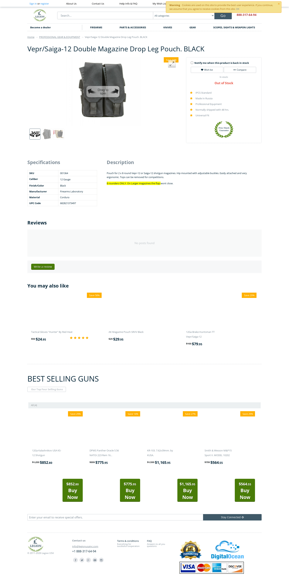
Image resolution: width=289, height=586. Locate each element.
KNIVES (167, 27)
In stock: (224, 77)
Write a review (43, 266)
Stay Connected (232, 517)
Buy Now (72, 490)
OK (237, 9)
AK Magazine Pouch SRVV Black (126, 332)
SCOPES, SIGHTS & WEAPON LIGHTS (234, 27)
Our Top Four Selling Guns (47, 389)
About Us (71, 3)
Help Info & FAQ (128, 3)
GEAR (192, 27)
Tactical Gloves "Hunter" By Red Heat (52, 332)
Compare (239, 69)
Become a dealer (40, 27)
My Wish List (160, 3)
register (44, 3)
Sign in (33, 3)
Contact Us (98, 3)
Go (223, 15)
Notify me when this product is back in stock (220, 63)
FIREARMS (96, 27)
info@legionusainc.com (85, 546)
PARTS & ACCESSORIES (133, 27)
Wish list (207, 69)
